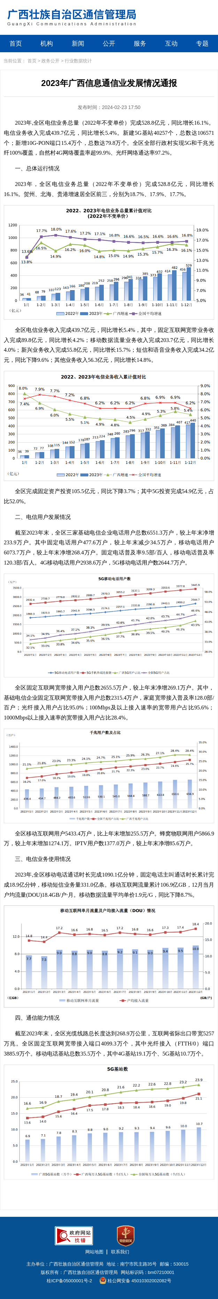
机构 (46, 43)
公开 (109, 43)
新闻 (78, 43)
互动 (171, 43)
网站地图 (94, 1251)
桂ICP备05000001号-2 (69, 1280)
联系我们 (120, 1251)
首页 (15, 43)
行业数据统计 (78, 60)
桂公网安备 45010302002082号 (135, 1280)
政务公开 (50, 60)
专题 (202, 43)
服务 (140, 43)
